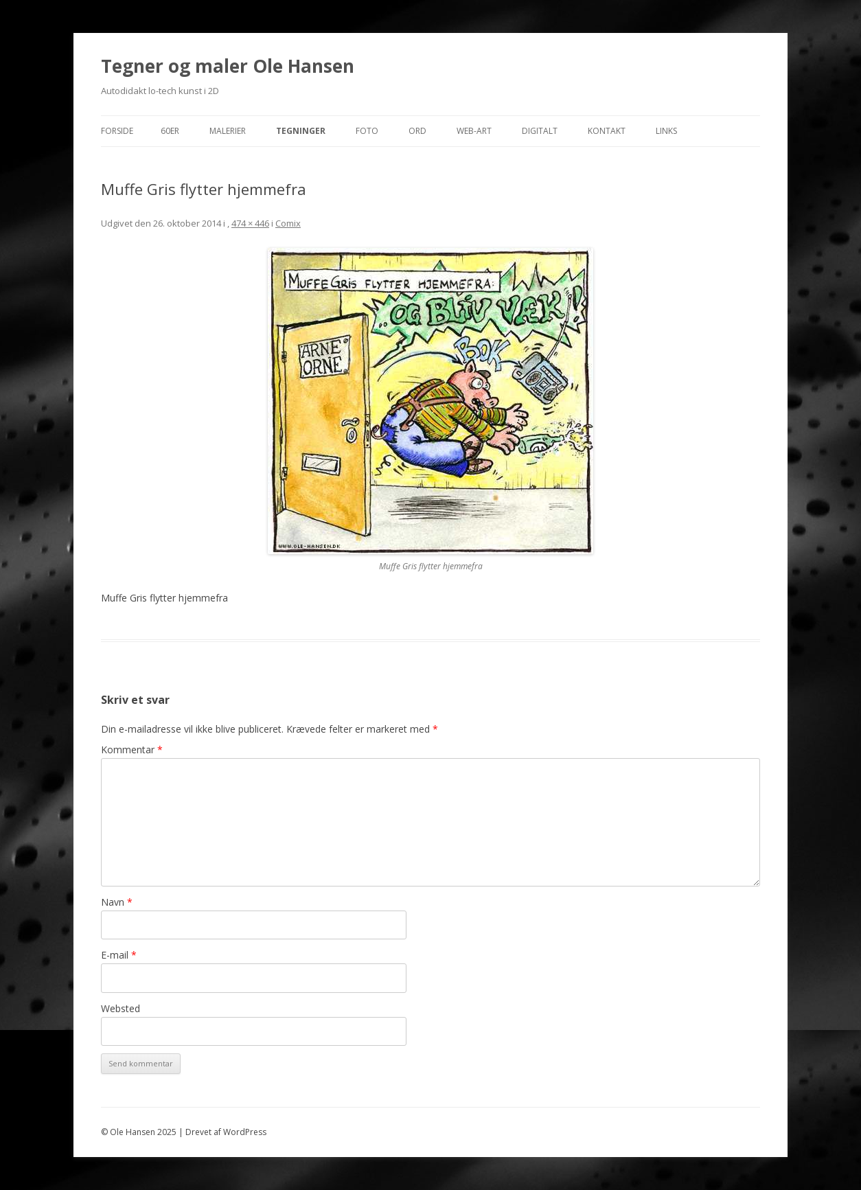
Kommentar (132, 749)
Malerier (227, 131)
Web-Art (474, 131)
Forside (117, 131)
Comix (288, 223)
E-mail (119, 954)
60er (170, 131)
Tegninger (300, 131)
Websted (120, 1008)
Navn (117, 901)
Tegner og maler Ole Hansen (227, 66)
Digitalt (540, 131)
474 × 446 (250, 223)
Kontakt (606, 131)
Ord (417, 131)
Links (666, 131)
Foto (367, 131)
